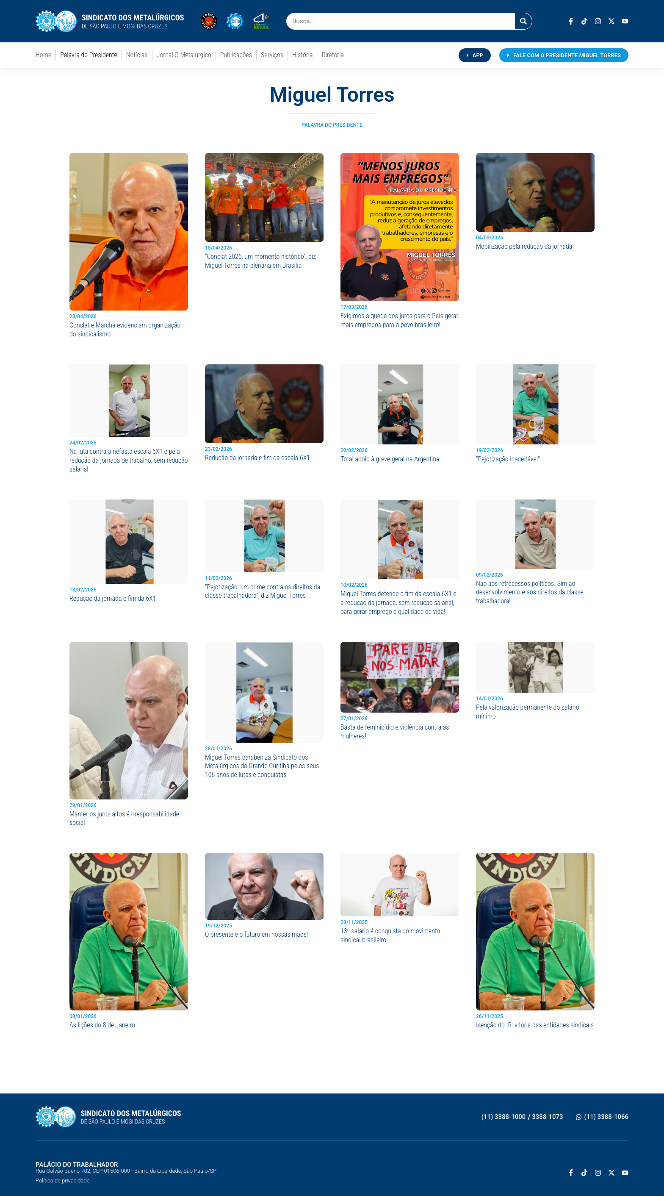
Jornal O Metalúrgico (184, 55)
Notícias (137, 55)
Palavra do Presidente (88, 55)
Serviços (272, 55)
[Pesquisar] (523, 21)
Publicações (236, 55)
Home (43, 55)
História (302, 55)
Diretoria (332, 55)
